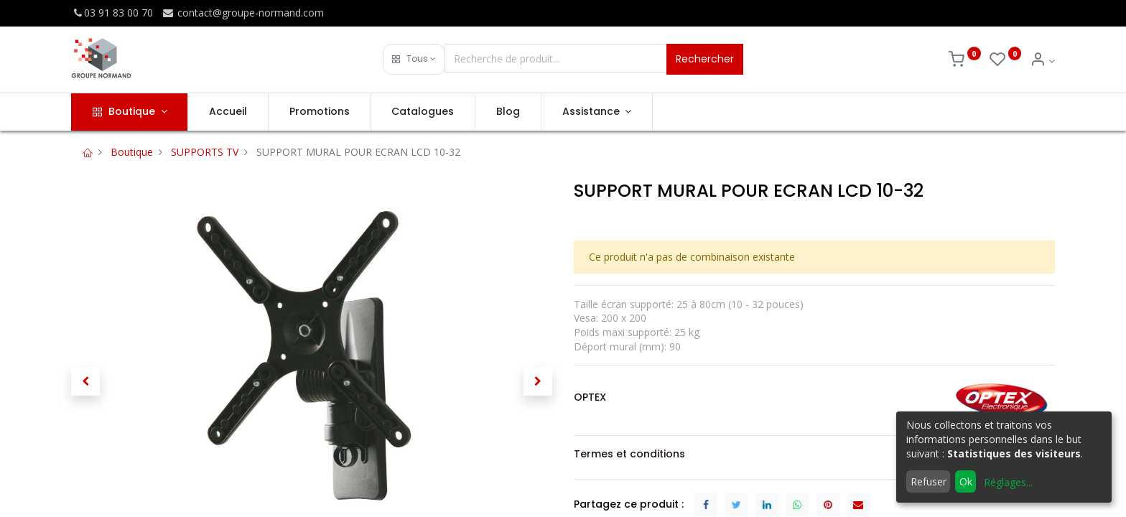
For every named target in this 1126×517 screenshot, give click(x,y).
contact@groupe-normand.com (243, 12)
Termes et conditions (629, 454)
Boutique (132, 152)
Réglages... (1008, 482)
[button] (414, 59)
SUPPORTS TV (204, 152)
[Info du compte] (1042, 60)
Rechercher (705, 59)
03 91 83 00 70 (112, 12)
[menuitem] (228, 112)
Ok (965, 481)
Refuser (928, 481)
